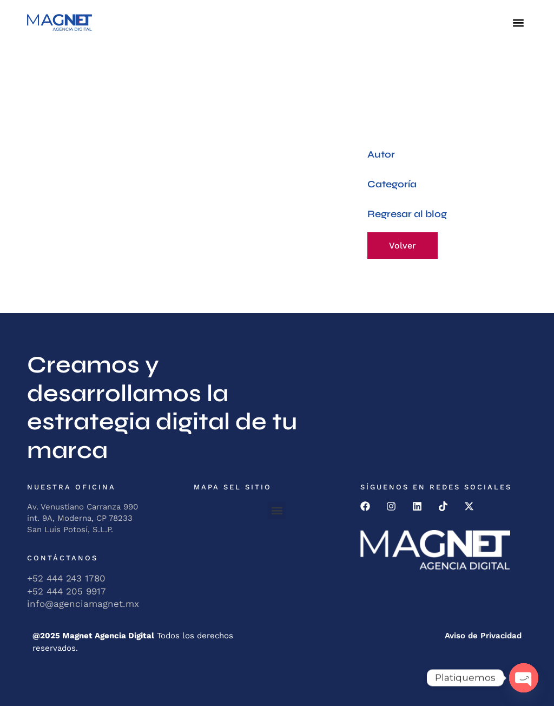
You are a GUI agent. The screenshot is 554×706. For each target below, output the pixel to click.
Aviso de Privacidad (483, 635)
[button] (518, 22)
